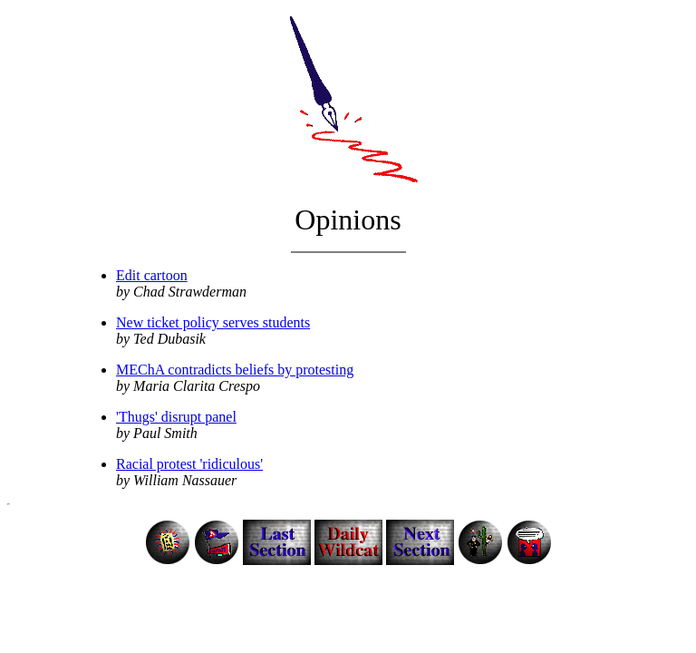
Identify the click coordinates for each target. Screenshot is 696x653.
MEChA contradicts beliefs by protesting (234, 369)
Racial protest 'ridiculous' (189, 464)
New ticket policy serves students (213, 322)
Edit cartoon (152, 275)
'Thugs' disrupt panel (176, 416)
